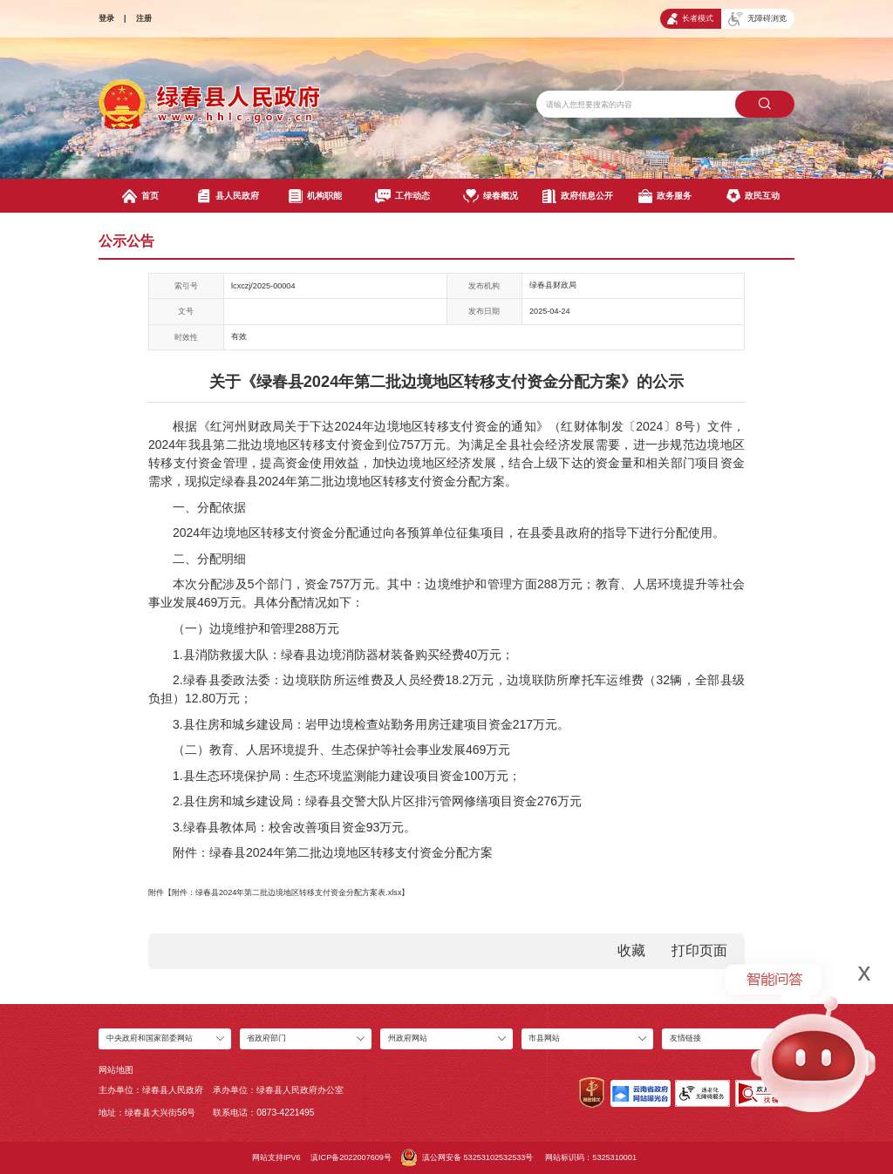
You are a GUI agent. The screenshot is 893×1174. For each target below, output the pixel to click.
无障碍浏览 (757, 19)
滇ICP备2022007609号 (351, 1157)
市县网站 (544, 1038)
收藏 (631, 950)
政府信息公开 (577, 196)
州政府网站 (407, 1038)
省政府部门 (266, 1038)
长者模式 (690, 18)
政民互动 (753, 196)
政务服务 (665, 196)
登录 (106, 18)
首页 (140, 196)
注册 (144, 18)
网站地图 (116, 1070)
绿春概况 (490, 196)
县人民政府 (228, 196)
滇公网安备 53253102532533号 (467, 1157)
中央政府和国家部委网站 (149, 1038)
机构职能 (315, 196)
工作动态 (402, 196)
